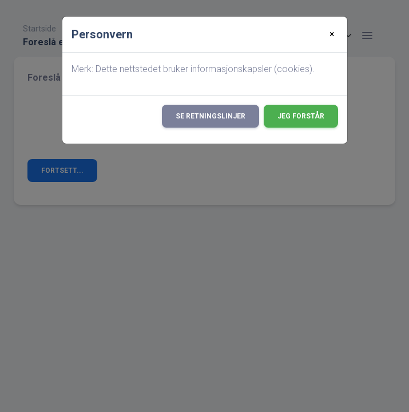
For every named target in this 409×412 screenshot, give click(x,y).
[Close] (332, 34)
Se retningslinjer (210, 116)
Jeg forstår (300, 116)
